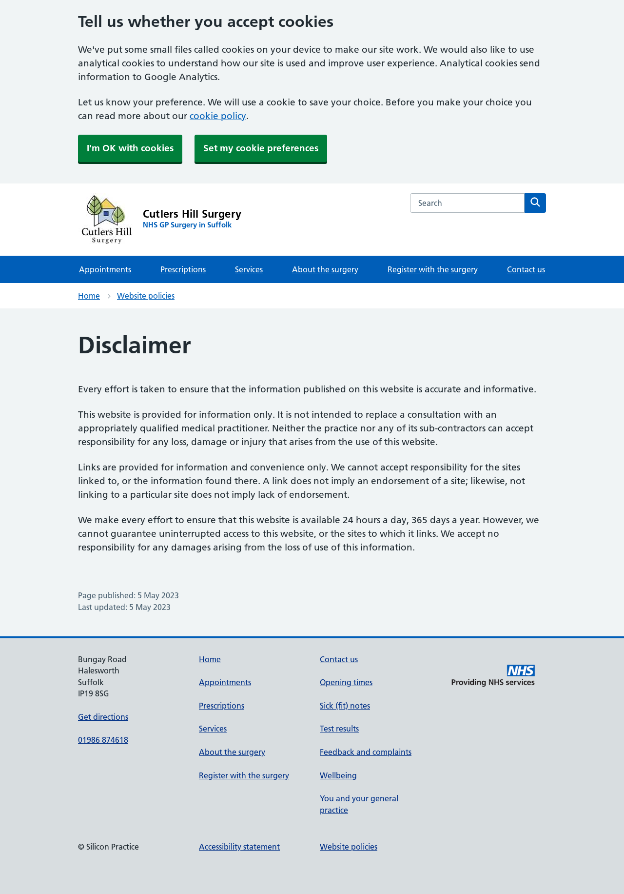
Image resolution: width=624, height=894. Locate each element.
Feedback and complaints (365, 752)
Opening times (346, 682)
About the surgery (325, 269)
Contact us (526, 269)
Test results (339, 728)
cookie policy (218, 116)
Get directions (103, 717)
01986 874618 (103, 740)
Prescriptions (183, 269)
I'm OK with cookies (130, 148)
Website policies (146, 296)
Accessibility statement (239, 847)
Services (249, 269)
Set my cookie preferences (260, 148)
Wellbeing (338, 775)
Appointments (105, 269)
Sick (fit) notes (345, 706)
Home (89, 296)
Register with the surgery (433, 269)
